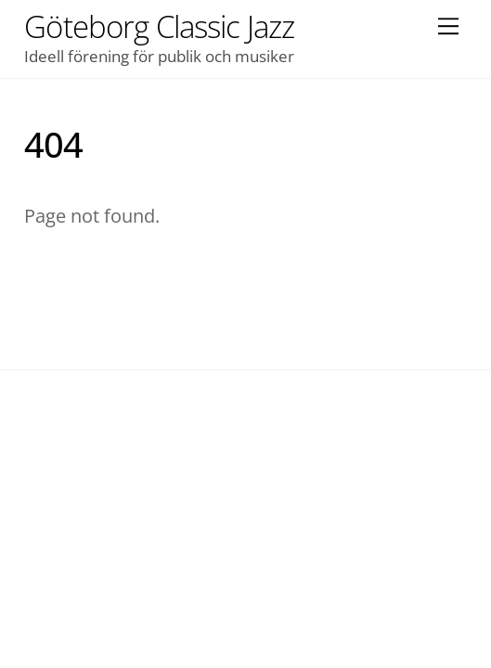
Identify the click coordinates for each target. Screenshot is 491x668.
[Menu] (448, 25)
